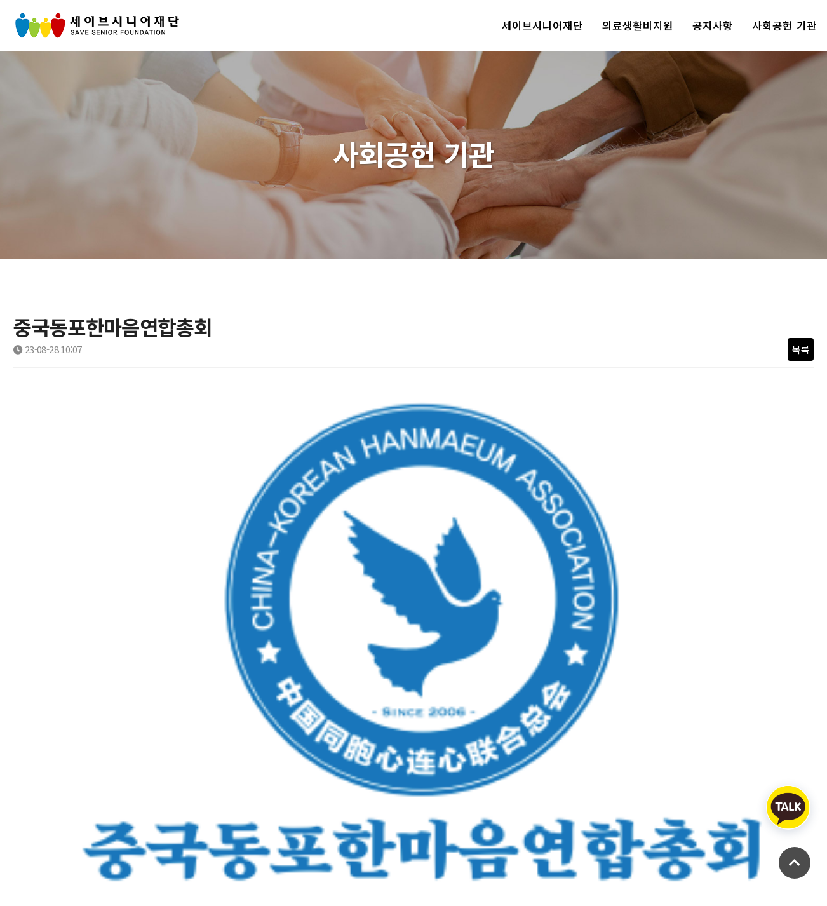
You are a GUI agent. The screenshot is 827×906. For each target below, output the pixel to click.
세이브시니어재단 (542, 25)
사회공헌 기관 (784, 25)
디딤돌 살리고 (95, 669)
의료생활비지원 (637, 25)
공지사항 (712, 25)
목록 (800, 349)
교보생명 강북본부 (104, 638)
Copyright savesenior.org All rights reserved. (103, 874)
